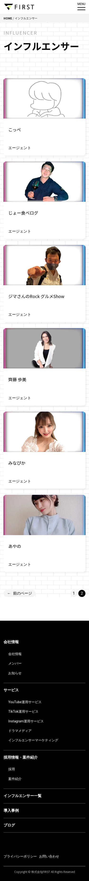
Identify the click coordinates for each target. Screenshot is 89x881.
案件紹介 (15, 779)
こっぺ (14, 129)
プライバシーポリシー (20, 856)
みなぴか (16, 463)
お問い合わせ (49, 856)
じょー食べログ (23, 213)
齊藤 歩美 (17, 379)
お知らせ (15, 673)
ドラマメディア (20, 731)
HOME (8, 18)
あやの (14, 546)
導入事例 (11, 810)
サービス (11, 690)
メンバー (15, 663)
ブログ (9, 825)
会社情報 (11, 642)
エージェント (19, 148)
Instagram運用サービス (26, 721)
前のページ (19, 593)
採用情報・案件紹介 (21, 757)
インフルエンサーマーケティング (33, 740)
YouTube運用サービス (25, 702)
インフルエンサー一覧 (23, 796)
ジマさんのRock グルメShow (36, 296)
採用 (11, 769)
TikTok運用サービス (23, 712)
